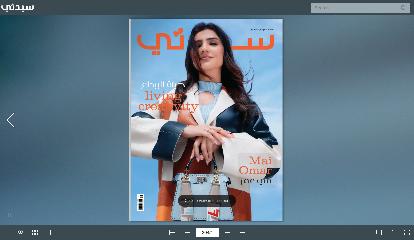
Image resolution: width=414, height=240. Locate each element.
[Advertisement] (66, 58)
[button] (403, 8)
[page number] (207, 232)
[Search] (356, 7)
